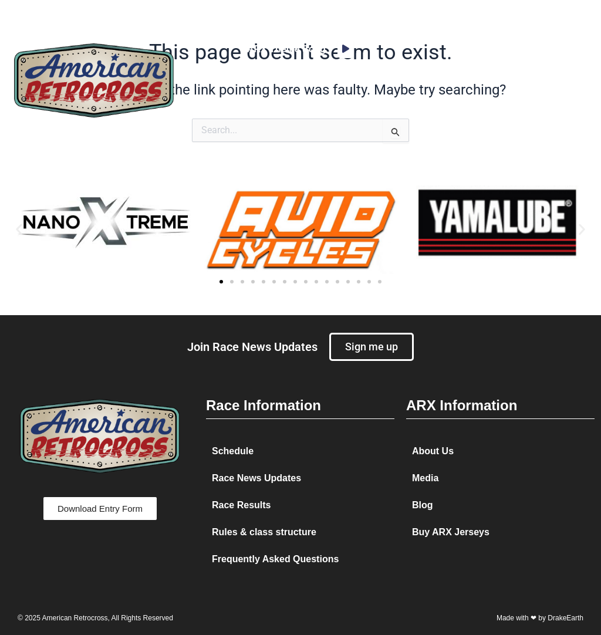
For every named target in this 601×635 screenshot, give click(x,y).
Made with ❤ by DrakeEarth (540, 618)
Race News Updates (256, 478)
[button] (519, 79)
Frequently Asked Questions (275, 559)
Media (425, 478)
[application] (345, 49)
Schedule (233, 451)
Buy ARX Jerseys (450, 532)
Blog (422, 505)
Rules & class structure (264, 532)
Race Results (241, 505)
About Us (433, 451)
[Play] (345, 49)
